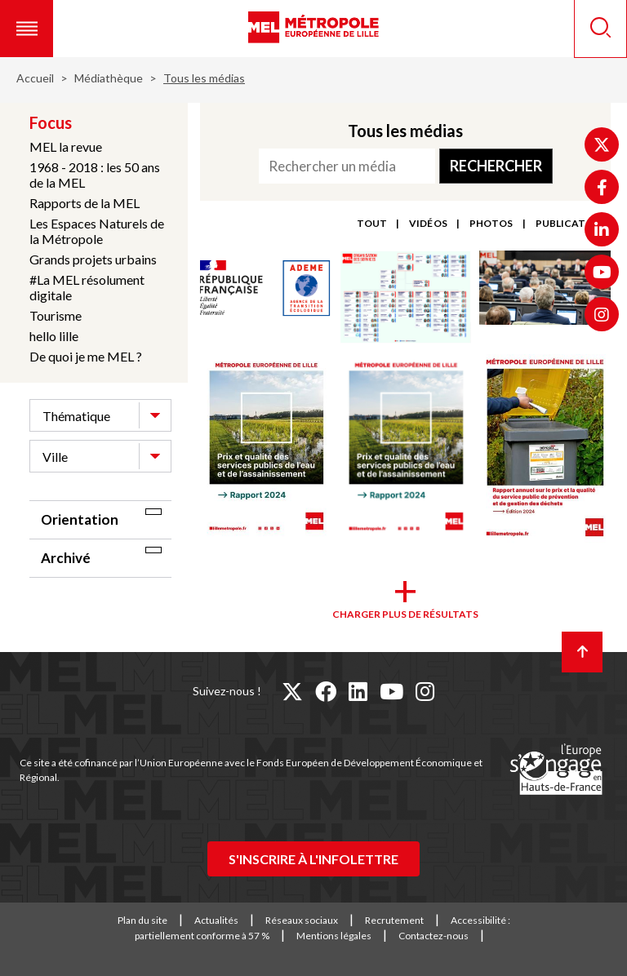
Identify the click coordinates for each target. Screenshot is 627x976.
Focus (50, 122)
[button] (26, 28)
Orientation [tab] (79, 519)
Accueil (35, 78)
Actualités (216, 920)
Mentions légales (333, 935)
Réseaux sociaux (301, 920)
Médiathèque (108, 78)
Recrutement (394, 920)
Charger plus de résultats (405, 614)
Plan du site (142, 920)
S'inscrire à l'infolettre (313, 859)
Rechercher (496, 166)
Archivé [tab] (66, 557)
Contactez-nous (433, 935)
